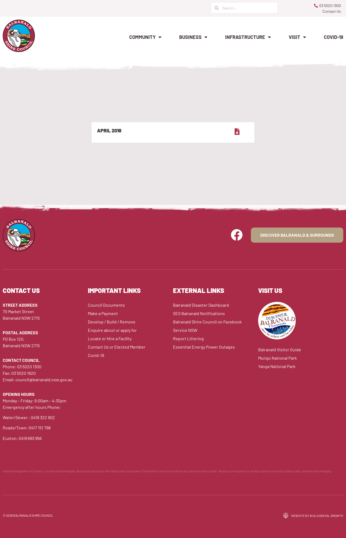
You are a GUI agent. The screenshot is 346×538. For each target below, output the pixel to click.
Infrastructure (248, 37)
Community (145, 37)
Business (193, 37)
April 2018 (109, 130)
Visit (297, 37)
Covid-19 (333, 37)
